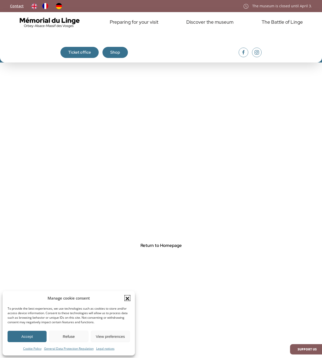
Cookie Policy (32, 348)
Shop (115, 52)
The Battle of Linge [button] (282, 22)
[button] (127, 298)
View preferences (110, 336)
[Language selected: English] (49, 6)
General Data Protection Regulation (69, 348)
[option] (46, 6)
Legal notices (105, 348)
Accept (27, 336)
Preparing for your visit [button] (134, 22)
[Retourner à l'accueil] (50, 22)
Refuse (69, 336)
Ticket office (79, 52)
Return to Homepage (161, 245)
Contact (17, 6)
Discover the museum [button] (209, 22)
